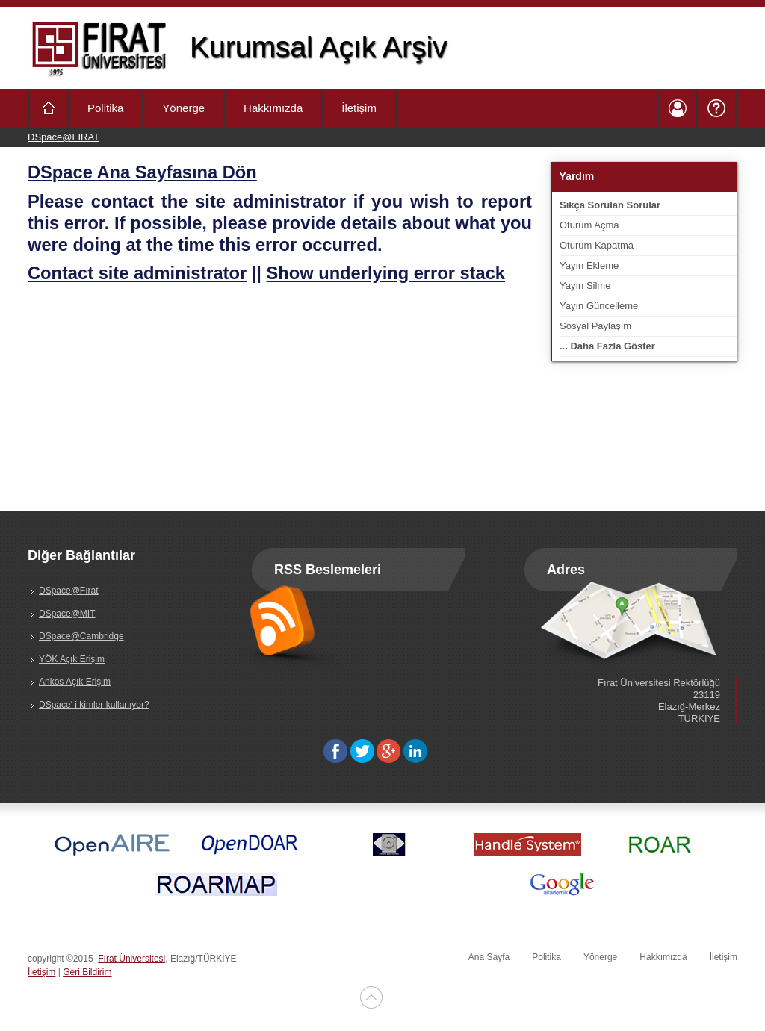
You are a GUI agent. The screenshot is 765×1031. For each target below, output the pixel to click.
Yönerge (183, 108)
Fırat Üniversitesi (131, 958)
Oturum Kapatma (597, 245)
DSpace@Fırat (69, 590)
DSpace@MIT (67, 613)
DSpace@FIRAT (63, 137)
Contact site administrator (137, 273)
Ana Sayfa (489, 957)
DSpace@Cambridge (81, 636)
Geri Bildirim (87, 972)
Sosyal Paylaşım (595, 325)
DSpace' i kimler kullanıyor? (94, 705)
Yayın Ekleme (589, 265)
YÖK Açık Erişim (72, 659)
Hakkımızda (273, 108)
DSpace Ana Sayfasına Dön (142, 172)
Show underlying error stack (386, 273)
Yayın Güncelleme (599, 305)
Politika (105, 108)
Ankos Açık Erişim (75, 681)
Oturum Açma (589, 225)
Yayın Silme (585, 285)
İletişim (359, 108)
